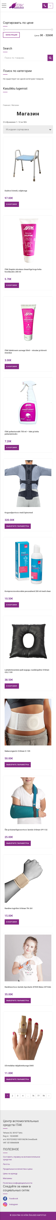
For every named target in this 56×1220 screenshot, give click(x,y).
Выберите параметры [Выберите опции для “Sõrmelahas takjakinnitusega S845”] (17, 1079)
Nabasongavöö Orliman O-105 (17, 751)
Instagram (13, 1204)
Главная (6, 105)
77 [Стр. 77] (38, 1096)
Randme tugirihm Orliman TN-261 (19, 908)
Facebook (13, 1198)
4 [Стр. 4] (22, 1096)
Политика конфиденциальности (17, 1183)
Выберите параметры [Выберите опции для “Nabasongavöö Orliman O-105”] (17, 765)
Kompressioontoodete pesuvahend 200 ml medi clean (28, 591)
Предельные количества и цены (18, 1169)
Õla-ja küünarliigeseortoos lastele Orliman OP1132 (26, 830)
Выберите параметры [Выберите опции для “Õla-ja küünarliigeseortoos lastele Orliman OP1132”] (17, 843)
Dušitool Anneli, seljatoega (16, 191)
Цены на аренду (10, 1173)
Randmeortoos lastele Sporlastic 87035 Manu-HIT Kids (28, 987)
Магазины (7, 1178)
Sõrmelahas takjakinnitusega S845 (19, 1066)
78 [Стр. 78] (43, 1096)
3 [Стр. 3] (17, 1096)
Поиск (50, 58)
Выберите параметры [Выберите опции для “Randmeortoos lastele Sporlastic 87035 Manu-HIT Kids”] (17, 1001)
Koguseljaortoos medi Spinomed (19, 513)
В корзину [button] (11, 204)
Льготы (6, 1164)
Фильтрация (11, 35)
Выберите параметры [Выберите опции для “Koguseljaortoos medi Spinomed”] (17, 526)
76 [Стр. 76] (33, 1096)
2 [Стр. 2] (12, 1096)
